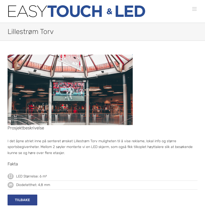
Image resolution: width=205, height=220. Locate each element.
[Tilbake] (22, 200)
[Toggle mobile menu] (194, 9)
